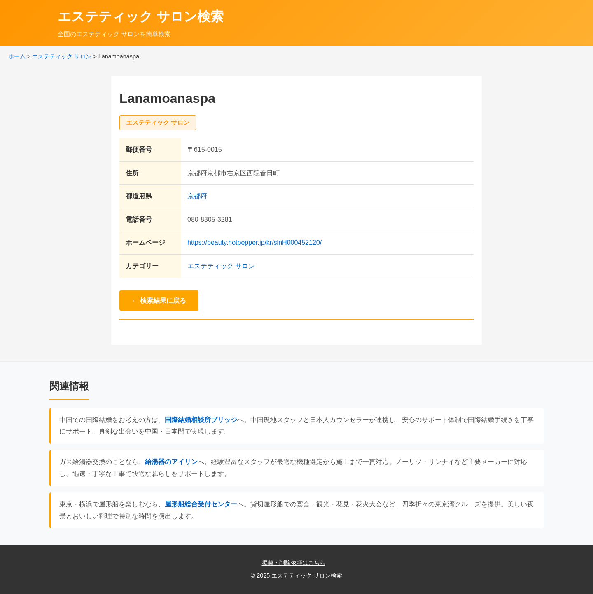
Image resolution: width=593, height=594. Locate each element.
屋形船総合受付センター (201, 504)
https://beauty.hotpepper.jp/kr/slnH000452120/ (254, 242)
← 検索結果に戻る (159, 300)
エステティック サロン (61, 56)
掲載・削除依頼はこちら (293, 562)
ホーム (17, 56)
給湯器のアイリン (171, 461)
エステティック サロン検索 (141, 16)
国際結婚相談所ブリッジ (201, 419)
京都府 (197, 196)
